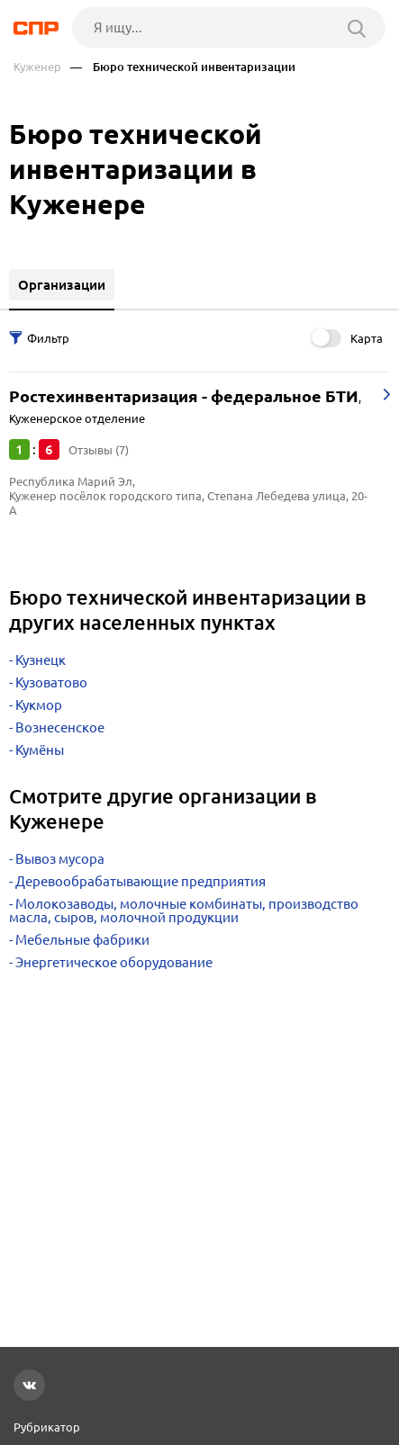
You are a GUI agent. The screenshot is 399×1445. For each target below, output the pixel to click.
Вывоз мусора (59, 859)
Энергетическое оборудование (114, 962)
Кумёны (39, 750)
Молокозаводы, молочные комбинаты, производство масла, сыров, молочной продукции (183, 910)
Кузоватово (51, 682)
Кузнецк (40, 660)
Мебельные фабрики (82, 940)
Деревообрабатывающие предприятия (140, 881)
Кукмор (38, 705)
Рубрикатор (47, 1427)
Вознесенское (59, 727)
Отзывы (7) (98, 450)
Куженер (37, 67)
